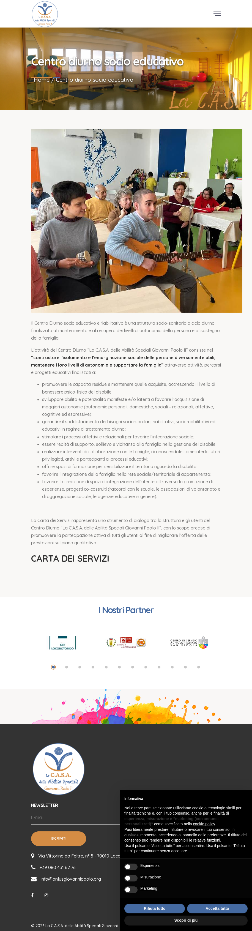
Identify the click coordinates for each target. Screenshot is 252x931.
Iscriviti (58, 838)
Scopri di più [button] (186, 920)
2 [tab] (66, 667)
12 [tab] (198, 667)
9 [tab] (159, 667)
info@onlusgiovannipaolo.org (71, 878)
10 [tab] (172, 667)
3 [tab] (79, 667)
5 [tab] (106, 667)
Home (42, 79)
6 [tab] (119, 667)
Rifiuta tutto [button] (155, 908)
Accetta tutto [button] (217, 908)
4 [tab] (93, 667)
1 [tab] (53, 667)
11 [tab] (185, 667)
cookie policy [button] (204, 824)
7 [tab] (132, 667)
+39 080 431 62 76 (58, 867)
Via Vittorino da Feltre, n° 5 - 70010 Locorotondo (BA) (92, 855)
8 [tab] (145, 667)
